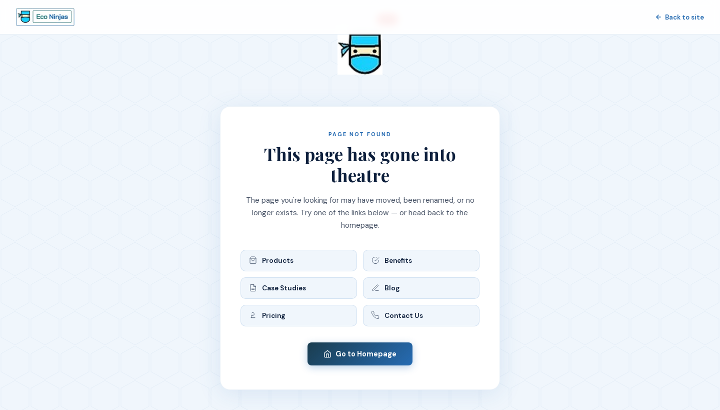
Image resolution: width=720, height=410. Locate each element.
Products (271, 260)
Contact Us (397, 315)
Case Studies (277, 288)
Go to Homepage (360, 353)
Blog (386, 288)
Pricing (267, 315)
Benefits (392, 260)
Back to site (679, 17)
